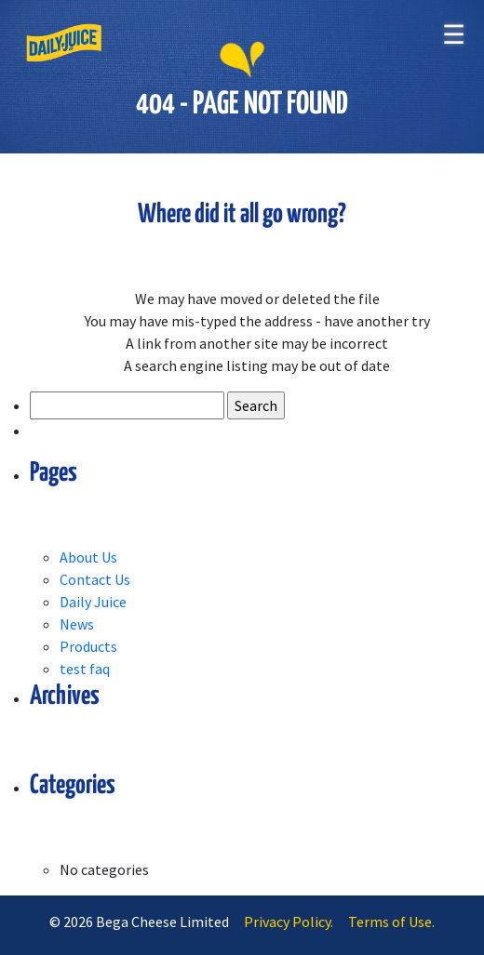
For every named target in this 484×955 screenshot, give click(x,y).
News (77, 624)
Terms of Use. (391, 921)
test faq (85, 668)
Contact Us (95, 579)
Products (88, 646)
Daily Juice (93, 601)
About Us (88, 557)
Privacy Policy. (288, 921)
